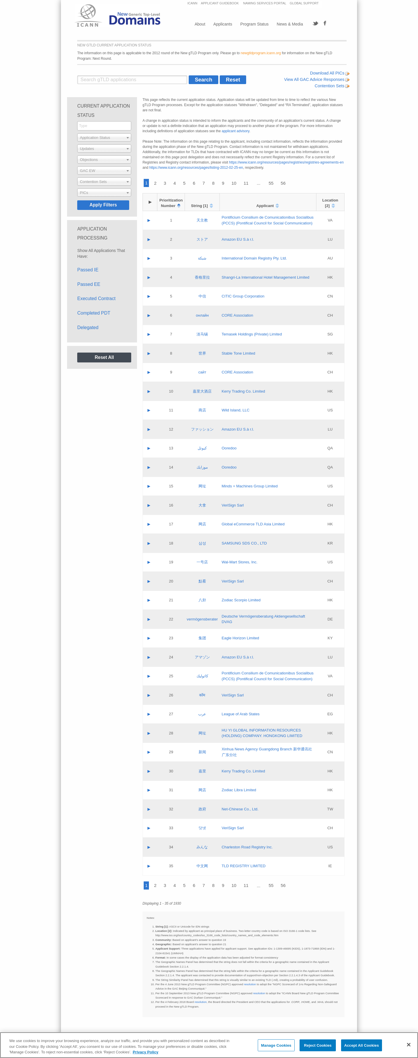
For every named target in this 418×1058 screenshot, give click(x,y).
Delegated (87, 327)
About (199, 24)
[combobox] (104, 125)
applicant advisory (235, 131)
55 (271, 183)
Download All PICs (329, 73)
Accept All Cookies (361, 1045)
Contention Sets (332, 86)
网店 (202, 524)
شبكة (202, 258)
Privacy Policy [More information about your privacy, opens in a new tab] (145, 1052)
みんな (202, 847)
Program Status (254, 24)
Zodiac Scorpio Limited (241, 600)
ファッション (202, 429)
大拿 (202, 505)
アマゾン (202, 657)
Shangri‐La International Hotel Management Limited (265, 277)
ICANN (192, 3)
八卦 (202, 600)
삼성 (202, 543)
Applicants (222, 24)
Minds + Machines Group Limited (250, 486)
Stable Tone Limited (238, 353)
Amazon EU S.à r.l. (238, 239)
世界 (202, 353)
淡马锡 (202, 334)
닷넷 (202, 828)
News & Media (290, 24)
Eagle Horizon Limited (240, 638)
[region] (209, 1045)
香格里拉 (202, 277)
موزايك (202, 467)
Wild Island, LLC (236, 410)
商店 (202, 410)
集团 (202, 638)
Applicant (265, 206)
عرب (202, 714)
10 (234, 183)
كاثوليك (202, 676)
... (258, 183)
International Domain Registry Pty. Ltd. (254, 258)
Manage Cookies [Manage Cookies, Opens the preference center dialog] (276, 1045)
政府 (202, 809)
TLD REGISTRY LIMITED (244, 866)
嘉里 (202, 771)
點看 (202, 581)
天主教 (202, 220)
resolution (250, 984)
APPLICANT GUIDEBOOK (220, 3)
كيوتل (202, 448)
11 (246, 183)
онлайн (202, 315)
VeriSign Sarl (233, 505)
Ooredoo (229, 448)
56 (283, 183)
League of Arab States (241, 714)
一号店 (202, 562)
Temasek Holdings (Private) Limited (252, 334)
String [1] (199, 206)
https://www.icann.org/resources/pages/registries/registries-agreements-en (286, 162)
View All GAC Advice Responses (317, 79)
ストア (202, 239)
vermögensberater (202, 619)
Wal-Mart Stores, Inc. (239, 562)
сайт (202, 372)
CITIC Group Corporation (243, 296)
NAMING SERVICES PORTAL (265, 3)
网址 (202, 486)
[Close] (408, 1044)
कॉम (202, 695)
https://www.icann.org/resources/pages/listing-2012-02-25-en (196, 168)
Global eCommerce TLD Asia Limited (253, 524)
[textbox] (104, 137)
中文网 (202, 866)
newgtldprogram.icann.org (261, 53)
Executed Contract (96, 298)
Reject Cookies (317, 1045)
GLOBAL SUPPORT (304, 3)
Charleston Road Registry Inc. (247, 847)
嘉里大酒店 (202, 391)
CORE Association (237, 315)
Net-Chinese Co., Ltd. (240, 809)
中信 (202, 296)
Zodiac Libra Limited (239, 790)
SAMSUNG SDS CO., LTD (244, 543)
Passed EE (88, 284)
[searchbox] (104, 125)
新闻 (202, 752)
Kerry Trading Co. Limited (243, 391)
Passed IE (87, 269)
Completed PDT (93, 313)
